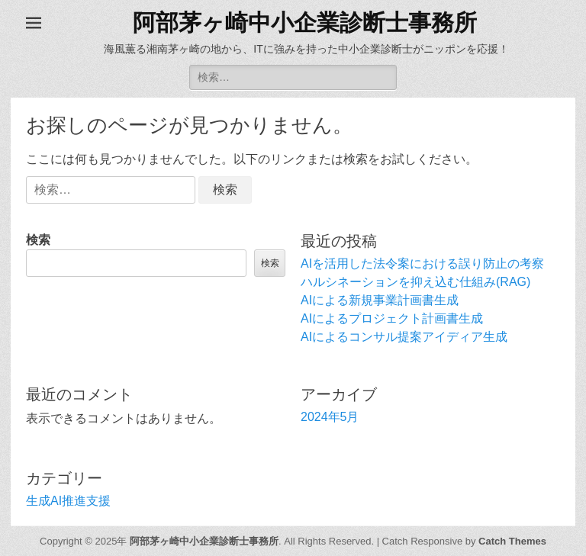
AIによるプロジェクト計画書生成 (392, 318)
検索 (38, 239)
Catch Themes (512, 541)
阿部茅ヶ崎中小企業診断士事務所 (305, 22)
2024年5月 (330, 416)
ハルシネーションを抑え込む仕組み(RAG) (415, 281)
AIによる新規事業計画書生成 (380, 300)
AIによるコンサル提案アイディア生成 (404, 336)
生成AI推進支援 (68, 500)
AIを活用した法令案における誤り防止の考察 (422, 263)
